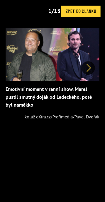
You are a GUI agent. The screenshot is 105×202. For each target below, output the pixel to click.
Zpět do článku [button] (81, 11)
